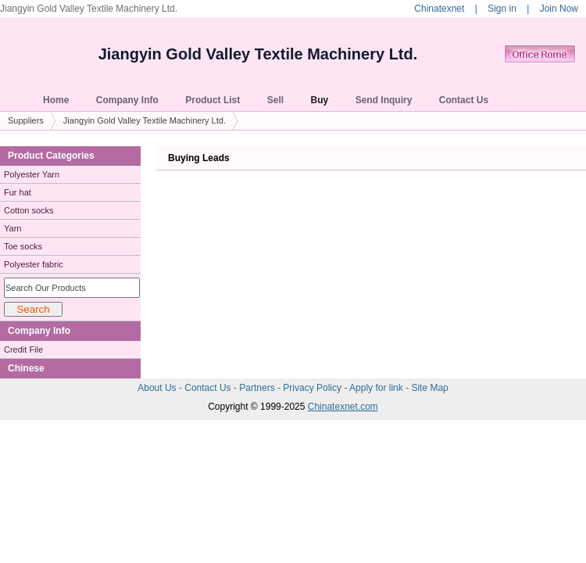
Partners (258, 387)
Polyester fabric (33, 264)
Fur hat (17, 192)
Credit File (23, 349)
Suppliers (26, 120)
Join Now (559, 8)
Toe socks (23, 246)
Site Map (429, 387)
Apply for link (377, 387)
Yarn (12, 228)
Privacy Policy (313, 387)
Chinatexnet (439, 8)
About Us (158, 387)
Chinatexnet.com (343, 406)
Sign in (502, 8)
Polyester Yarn (31, 174)
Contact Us (209, 387)
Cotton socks (29, 210)
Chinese (26, 368)
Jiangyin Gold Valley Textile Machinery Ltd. (258, 54)
